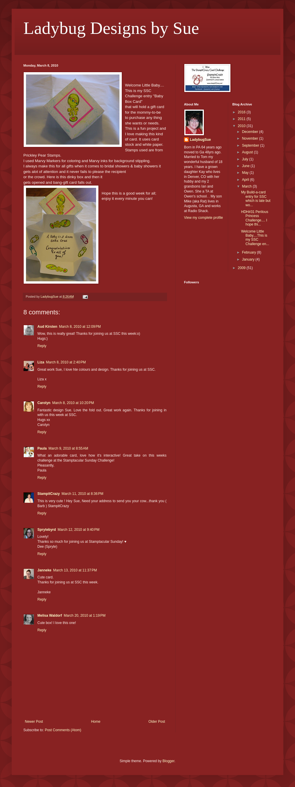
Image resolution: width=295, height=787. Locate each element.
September (251, 145)
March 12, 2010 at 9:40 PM (78, 530)
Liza (40, 362)
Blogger (168, 761)
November (250, 138)
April (246, 180)
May (245, 173)
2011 (242, 119)
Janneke (44, 570)
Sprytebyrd (46, 530)
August (248, 152)
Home (95, 722)
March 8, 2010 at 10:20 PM (73, 403)
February (249, 252)
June (246, 166)
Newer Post (34, 722)
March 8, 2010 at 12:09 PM (80, 327)
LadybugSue (200, 140)
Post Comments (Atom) (63, 730)
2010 (242, 126)
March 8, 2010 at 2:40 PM (66, 362)
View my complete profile (203, 218)
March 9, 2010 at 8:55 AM (68, 448)
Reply (41, 346)
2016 (242, 112)
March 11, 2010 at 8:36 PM (82, 494)
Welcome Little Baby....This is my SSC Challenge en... (255, 237)
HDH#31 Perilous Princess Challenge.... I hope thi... (254, 218)
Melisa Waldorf (49, 615)
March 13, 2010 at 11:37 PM (75, 570)
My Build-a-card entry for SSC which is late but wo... (255, 198)
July (245, 159)
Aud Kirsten (47, 327)
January (248, 259)
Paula (42, 448)
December (250, 132)
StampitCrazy (48, 494)
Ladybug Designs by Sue (111, 28)
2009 (242, 268)
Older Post (156, 722)
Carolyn (44, 403)
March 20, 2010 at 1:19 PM (84, 615)
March (247, 186)
